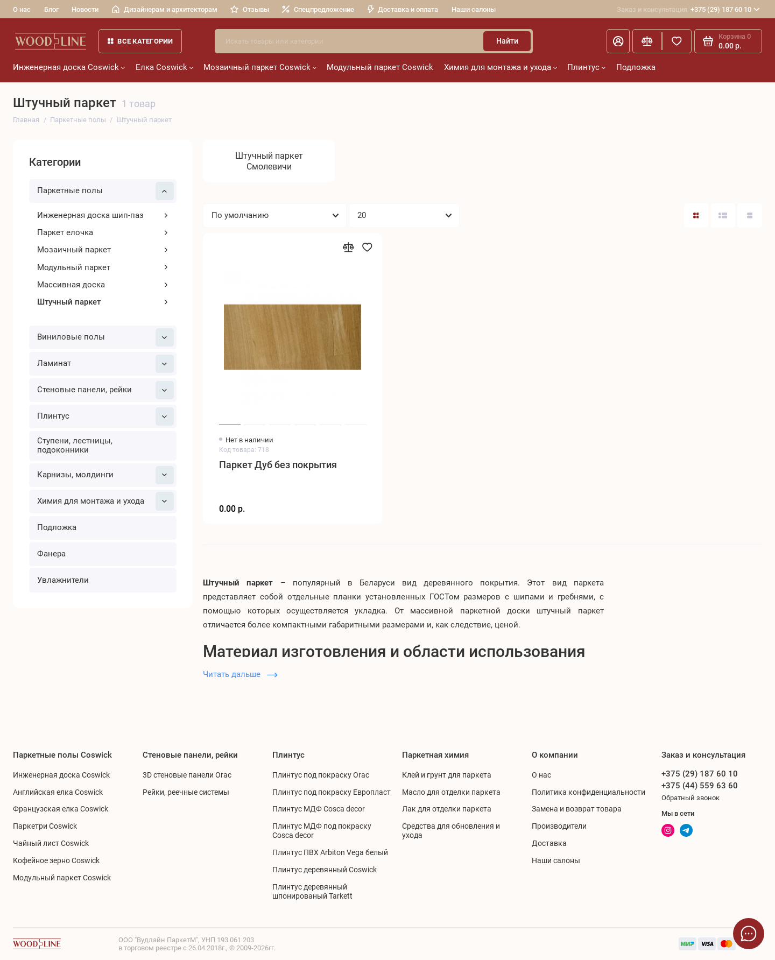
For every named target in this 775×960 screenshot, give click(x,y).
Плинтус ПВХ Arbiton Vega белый (330, 852)
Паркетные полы (105, 191)
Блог (51, 9)
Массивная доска (103, 285)
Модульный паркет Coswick (380, 67)
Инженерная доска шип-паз (103, 215)
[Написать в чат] (749, 934)
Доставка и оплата (403, 9)
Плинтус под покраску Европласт (331, 792)
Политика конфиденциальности (588, 792)
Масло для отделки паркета (451, 792)
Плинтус (586, 67)
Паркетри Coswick (45, 826)
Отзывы (249, 9)
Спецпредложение (318, 9)
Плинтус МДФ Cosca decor (318, 808)
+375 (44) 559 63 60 (699, 785)
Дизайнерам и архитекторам (164, 9)
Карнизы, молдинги (105, 475)
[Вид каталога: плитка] (696, 215)
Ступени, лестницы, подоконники (74, 445)
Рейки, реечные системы (186, 792)
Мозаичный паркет (103, 250)
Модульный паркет (103, 267)
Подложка (636, 67)
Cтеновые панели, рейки (105, 390)
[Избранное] (677, 41)
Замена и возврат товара (577, 808)
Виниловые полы (105, 337)
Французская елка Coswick (60, 808)
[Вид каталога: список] (723, 215)
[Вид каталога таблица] (749, 215)
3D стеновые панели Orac (187, 775)
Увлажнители (63, 580)
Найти (507, 41)
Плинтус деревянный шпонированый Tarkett (312, 891)
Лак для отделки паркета (446, 808)
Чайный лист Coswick (51, 843)
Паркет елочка (103, 232)
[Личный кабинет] (618, 41)
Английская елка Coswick (58, 792)
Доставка (549, 843)
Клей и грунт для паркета (446, 775)
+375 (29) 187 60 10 (688, 9)
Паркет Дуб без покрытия (278, 465)
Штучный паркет (103, 302)
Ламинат (105, 364)
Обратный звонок (690, 798)
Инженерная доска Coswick (69, 67)
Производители (559, 826)
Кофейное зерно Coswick (56, 860)
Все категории (140, 41)
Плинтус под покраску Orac (320, 775)
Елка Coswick (164, 67)
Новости (85, 9)
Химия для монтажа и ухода (500, 67)
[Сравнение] (647, 41)
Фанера (51, 554)
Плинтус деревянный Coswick (324, 869)
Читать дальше (240, 674)
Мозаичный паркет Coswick (259, 67)
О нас (22, 9)
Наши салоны (474, 9)
